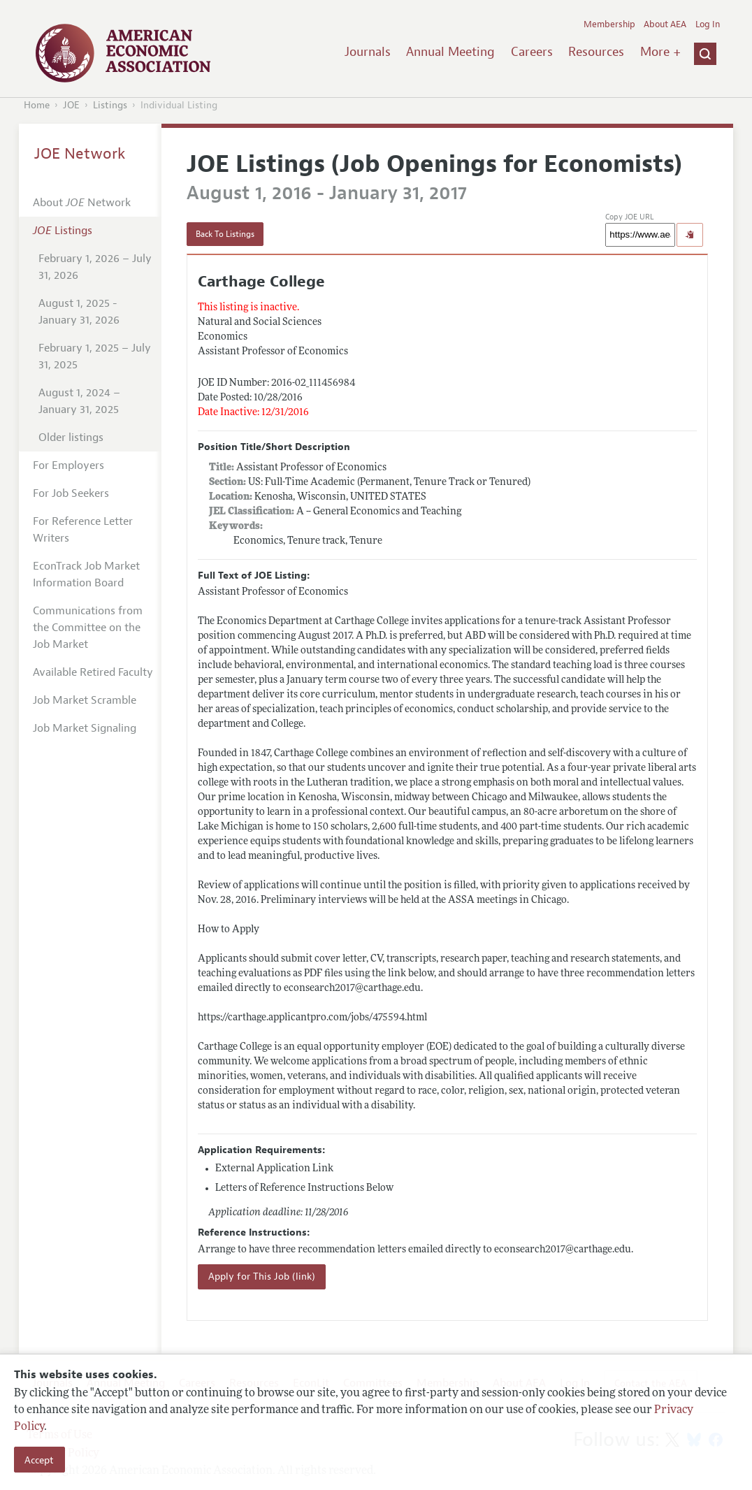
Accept (39, 1460)
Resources (596, 51)
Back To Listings (225, 234)
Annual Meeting (450, 51)
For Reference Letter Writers (83, 529)
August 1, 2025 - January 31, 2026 (79, 311)
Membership (609, 24)
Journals (368, 51)
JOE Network (80, 153)
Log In (707, 24)
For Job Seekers (71, 493)
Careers (532, 51)
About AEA (665, 24)
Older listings (70, 437)
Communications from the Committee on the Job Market (88, 627)
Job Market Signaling (84, 728)
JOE (71, 105)
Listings (110, 105)
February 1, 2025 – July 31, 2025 (94, 356)
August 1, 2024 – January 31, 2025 (79, 401)
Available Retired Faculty (93, 672)
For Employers (68, 465)
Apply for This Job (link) (261, 1276)
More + (660, 51)
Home (37, 105)
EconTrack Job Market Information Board (86, 574)
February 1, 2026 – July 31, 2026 (95, 267)
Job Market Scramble (84, 700)
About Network (82, 203)
